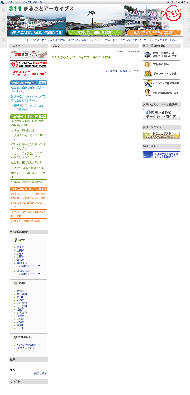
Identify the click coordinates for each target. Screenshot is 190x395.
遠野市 (20, 256)
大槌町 (20, 253)
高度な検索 (40, 373)
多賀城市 (22, 312)
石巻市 (20, 300)
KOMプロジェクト (32, 266)
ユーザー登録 (173, 2)
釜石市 (20, 259)
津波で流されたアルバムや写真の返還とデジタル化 (28, 98)
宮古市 (20, 247)
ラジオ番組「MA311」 (41, 9)
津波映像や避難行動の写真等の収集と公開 (28, 123)
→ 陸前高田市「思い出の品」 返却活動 (28, 107)
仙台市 (20, 315)
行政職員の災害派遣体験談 (26, 181)
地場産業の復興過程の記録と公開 (28, 204)
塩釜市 (20, 309)
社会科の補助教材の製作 (25, 221)
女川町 (20, 297)
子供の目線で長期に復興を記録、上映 (28, 213)
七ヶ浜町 (22, 306)
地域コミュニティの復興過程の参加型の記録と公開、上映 (28, 195)
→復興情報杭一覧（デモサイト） (28, 137)
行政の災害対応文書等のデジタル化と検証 (28, 146)
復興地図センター (27, 347)
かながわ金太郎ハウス (30, 344)
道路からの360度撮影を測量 (27, 167)
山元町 (20, 328)
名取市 (20, 318)
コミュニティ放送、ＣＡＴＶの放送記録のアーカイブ (120, 39)
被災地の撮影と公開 (23, 130)
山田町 (20, 250)
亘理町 (20, 324)
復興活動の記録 (28, 189)
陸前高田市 (23, 271)
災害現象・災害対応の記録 (70, 39)
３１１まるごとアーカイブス (35, 39)
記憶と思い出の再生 (28, 82)
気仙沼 (20, 290)
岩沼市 (20, 321)
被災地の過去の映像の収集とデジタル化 (28, 89)
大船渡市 (22, 262)
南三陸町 (22, 293)
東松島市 (22, 303)
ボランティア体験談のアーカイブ (28, 174)
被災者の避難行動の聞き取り (28, 162)
